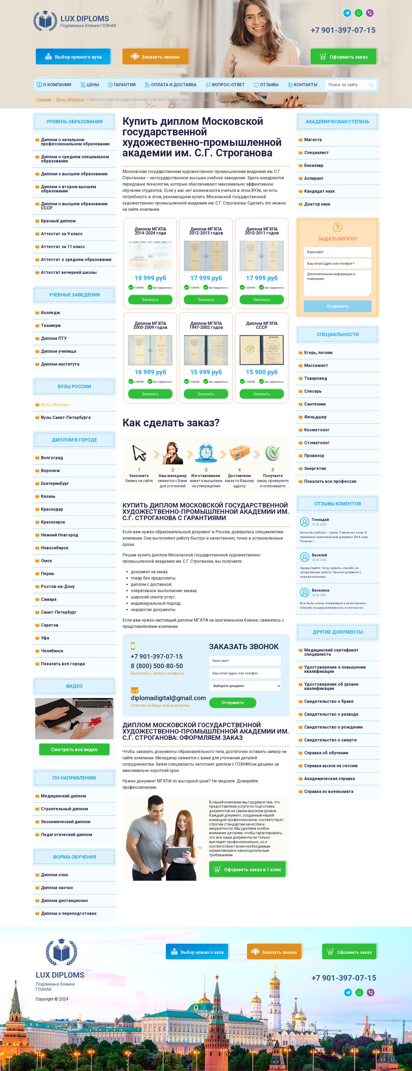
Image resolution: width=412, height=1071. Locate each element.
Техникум (51, 325)
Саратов (49, 625)
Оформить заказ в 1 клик (252, 869)
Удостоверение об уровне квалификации (331, 686)
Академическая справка (329, 778)
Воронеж (50, 470)
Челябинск (52, 650)
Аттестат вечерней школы (69, 272)
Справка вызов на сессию (331, 765)
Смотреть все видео (74, 749)
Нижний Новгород (59, 534)
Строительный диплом (64, 808)
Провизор (314, 455)
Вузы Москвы (55, 404)
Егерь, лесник (318, 352)
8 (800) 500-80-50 (157, 666)
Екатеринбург (55, 483)
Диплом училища (58, 351)
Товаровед (315, 378)
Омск (46, 560)
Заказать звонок (161, 57)
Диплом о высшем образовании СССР (74, 206)
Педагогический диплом (66, 834)
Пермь (47, 573)
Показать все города (63, 663)
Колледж (50, 312)
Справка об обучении (326, 752)
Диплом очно (54, 874)
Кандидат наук (319, 191)
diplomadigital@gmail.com (168, 698)
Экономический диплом (65, 821)
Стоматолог (317, 442)
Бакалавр (313, 165)
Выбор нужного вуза (78, 57)
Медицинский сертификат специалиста (331, 652)
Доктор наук (317, 204)
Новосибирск (54, 547)
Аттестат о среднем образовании (76, 259)
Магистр (313, 139)
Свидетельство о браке (329, 701)
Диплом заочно (57, 887)
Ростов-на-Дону (58, 586)
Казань (48, 496)
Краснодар (52, 509)
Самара (48, 599)
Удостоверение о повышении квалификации (335, 669)
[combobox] (350, 85)
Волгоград (52, 457)
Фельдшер (315, 416)
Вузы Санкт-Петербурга (66, 417)
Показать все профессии (330, 481)
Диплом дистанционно (64, 900)
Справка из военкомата (328, 791)
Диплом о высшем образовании (74, 173)
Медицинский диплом (63, 795)
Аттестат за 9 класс (62, 233)
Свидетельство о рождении (333, 727)
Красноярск (53, 522)
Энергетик (315, 468)
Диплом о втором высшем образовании (68, 188)
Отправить (233, 702)
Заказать (150, 299)
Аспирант (314, 178)
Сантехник (315, 404)
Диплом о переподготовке (69, 913)
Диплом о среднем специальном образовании (75, 158)
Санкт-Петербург (59, 612)
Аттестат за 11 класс (63, 246)
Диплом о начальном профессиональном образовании (75, 141)
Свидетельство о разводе (331, 714)
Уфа (45, 638)
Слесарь (313, 391)
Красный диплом (58, 220)
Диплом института (60, 364)
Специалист (316, 152)
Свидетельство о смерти (330, 739)
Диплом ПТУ (54, 338)
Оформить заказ (349, 57)
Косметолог (317, 429)
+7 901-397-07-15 (343, 30)
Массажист (316, 365)
